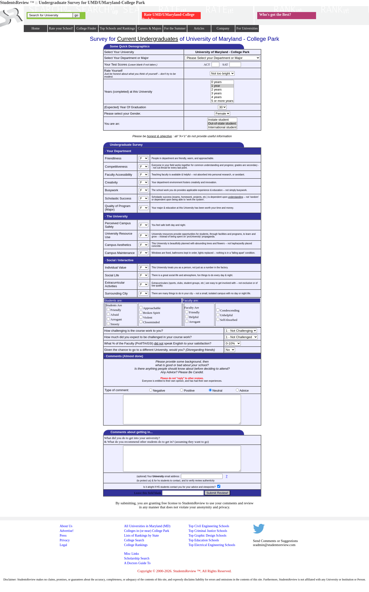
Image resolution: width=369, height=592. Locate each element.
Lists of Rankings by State (141, 546)
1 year (222, 86)
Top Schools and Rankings (117, 28)
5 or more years (222, 101)
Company (223, 28)
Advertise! (66, 541)
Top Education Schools (204, 551)
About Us (66, 536)
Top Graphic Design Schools (207, 546)
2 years (222, 89)
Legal (63, 555)
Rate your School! (61, 28)
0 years (222, 82)
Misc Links (131, 564)
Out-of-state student (222, 123)
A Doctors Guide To (137, 573)
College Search (134, 551)
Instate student (222, 120)
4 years (222, 97)
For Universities (247, 28)
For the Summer (175, 28)
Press (63, 546)
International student (222, 127)
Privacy (65, 551)
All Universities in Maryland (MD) (147, 536)
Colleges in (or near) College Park (146, 541)
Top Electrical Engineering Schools (212, 555)
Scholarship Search (136, 569)
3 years (222, 93)
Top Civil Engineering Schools (209, 536)
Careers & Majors (149, 28)
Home (36, 28)
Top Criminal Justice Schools (208, 541)
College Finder (86, 28)
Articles (199, 28)
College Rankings (136, 555)
